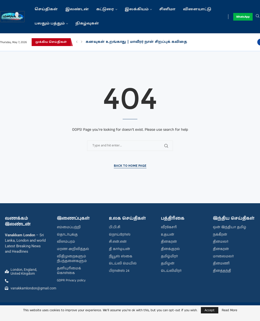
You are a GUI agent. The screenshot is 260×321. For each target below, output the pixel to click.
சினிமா (167, 9)
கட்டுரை (105, 9)
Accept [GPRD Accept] (210, 310)
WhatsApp (243, 17)
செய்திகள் (46, 9)
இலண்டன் (77, 9)
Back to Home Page (130, 165)
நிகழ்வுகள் (87, 23)
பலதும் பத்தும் (50, 23)
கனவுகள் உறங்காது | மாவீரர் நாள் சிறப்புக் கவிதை (136, 42)
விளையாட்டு (197, 9)
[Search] (257, 16)
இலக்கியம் (137, 9)
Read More (229, 310)
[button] (77, 42)
